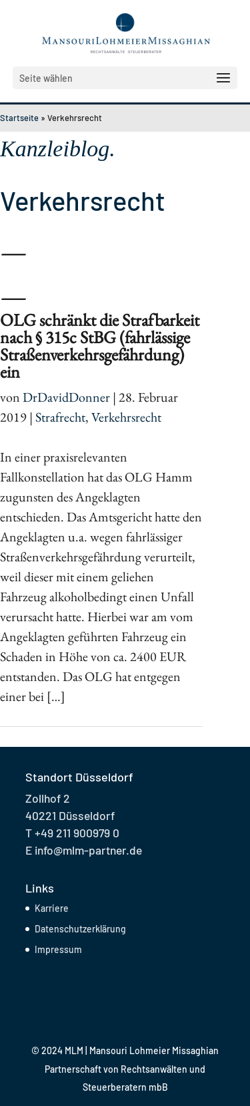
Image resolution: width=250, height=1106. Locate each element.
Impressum (58, 949)
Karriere (52, 908)
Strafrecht (60, 417)
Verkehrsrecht (126, 417)
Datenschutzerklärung (80, 928)
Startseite (19, 117)
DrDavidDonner (66, 397)
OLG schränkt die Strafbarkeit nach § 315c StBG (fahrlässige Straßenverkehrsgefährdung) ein (99, 346)
